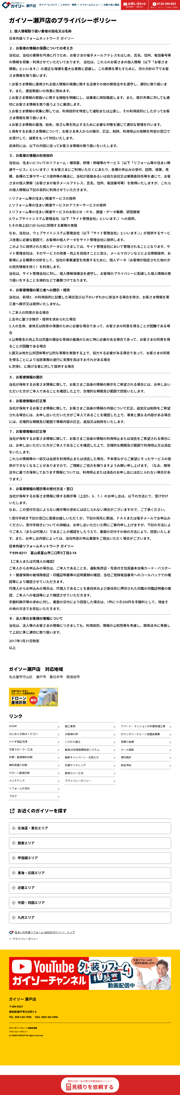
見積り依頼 (127, 742)
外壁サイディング (75, 765)
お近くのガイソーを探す (38, 811)
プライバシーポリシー (78, 781)
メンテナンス (17, 780)
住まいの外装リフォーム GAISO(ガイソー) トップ (45, 932)
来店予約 (126, 765)
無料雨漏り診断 (18, 765)
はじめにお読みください (23, 734)
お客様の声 (71, 734)
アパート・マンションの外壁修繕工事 (143, 726)
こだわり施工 (73, 742)
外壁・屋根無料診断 (21, 757)
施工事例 (70, 726)
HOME (13, 726)
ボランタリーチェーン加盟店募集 (140, 734)
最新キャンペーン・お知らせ (82, 757)
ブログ (13, 796)
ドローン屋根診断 (19, 773)
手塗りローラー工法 (21, 749)
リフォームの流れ (19, 788)
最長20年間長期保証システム (82, 749)
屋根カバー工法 (74, 773)
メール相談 (127, 749)
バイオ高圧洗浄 (18, 741)
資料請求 (126, 757)
